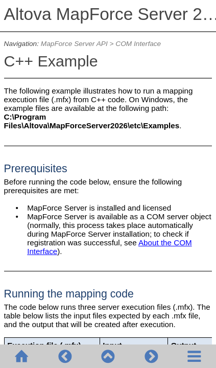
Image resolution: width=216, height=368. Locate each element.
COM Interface (138, 44)
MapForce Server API (74, 44)
